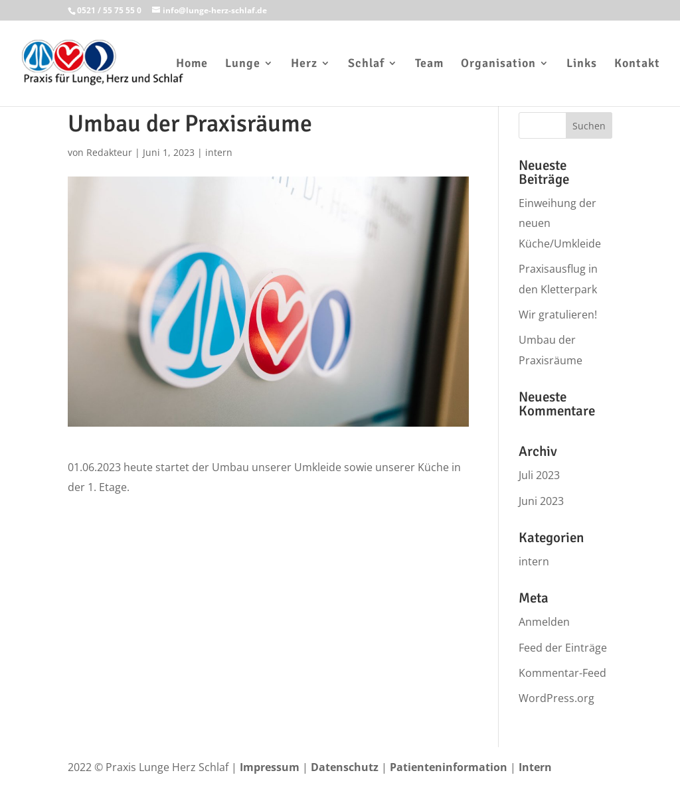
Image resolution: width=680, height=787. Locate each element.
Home (192, 64)
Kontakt (637, 64)
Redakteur (109, 152)
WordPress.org (556, 698)
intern (218, 152)
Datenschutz (345, 767)
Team (429, 64)
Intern (535, 767)
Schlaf (366, 64)
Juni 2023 (541, 501)
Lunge (242, 64)
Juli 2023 (539, 475)
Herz (304, 64)
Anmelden (544, 621)
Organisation (498, 64)
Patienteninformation (448, 767)
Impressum (269, 767)
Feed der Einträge (563, 647)
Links (581, 64)
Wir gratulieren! (558, 314)
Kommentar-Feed (562, 673)
